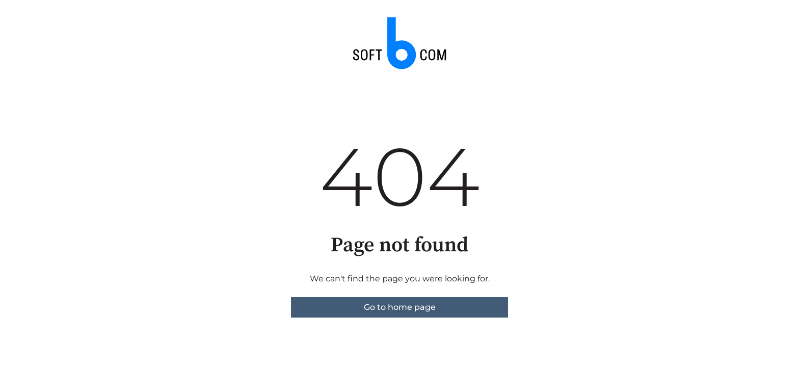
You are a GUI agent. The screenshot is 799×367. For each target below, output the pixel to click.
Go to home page (400, 307)
